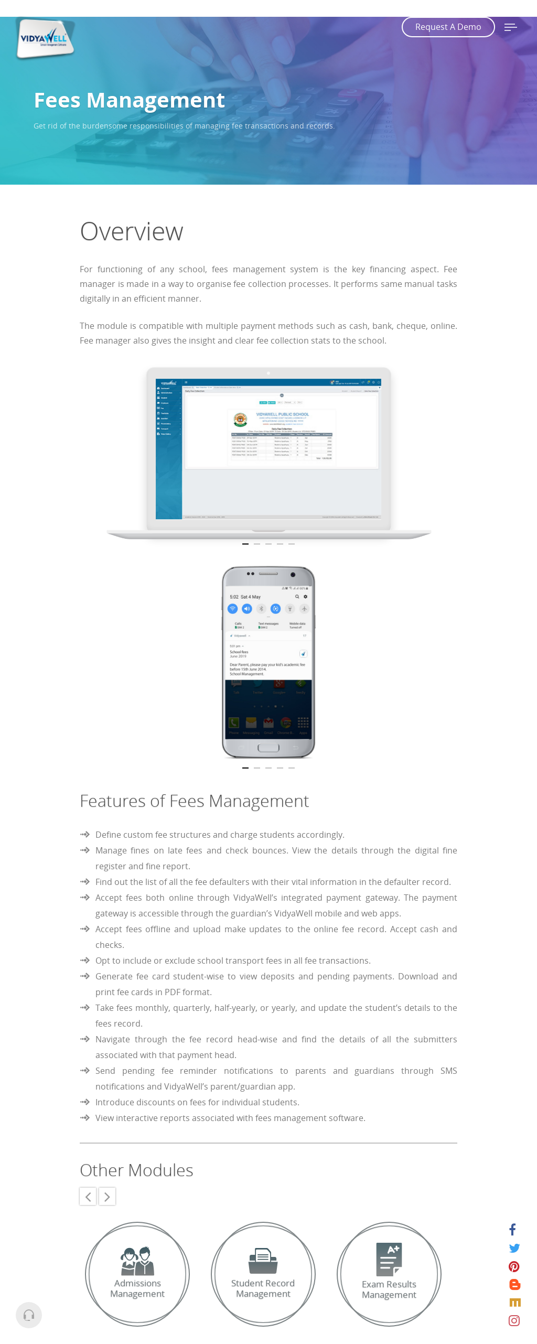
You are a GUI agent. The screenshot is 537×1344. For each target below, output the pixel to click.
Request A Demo (448, 27)
